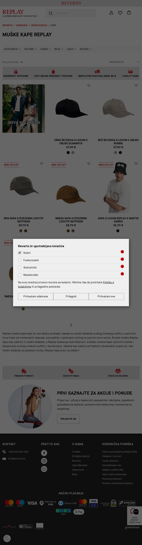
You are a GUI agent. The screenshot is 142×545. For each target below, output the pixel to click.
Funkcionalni (31, 260)
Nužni (27, 252)
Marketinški (30, 275)
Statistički (30, 267)
